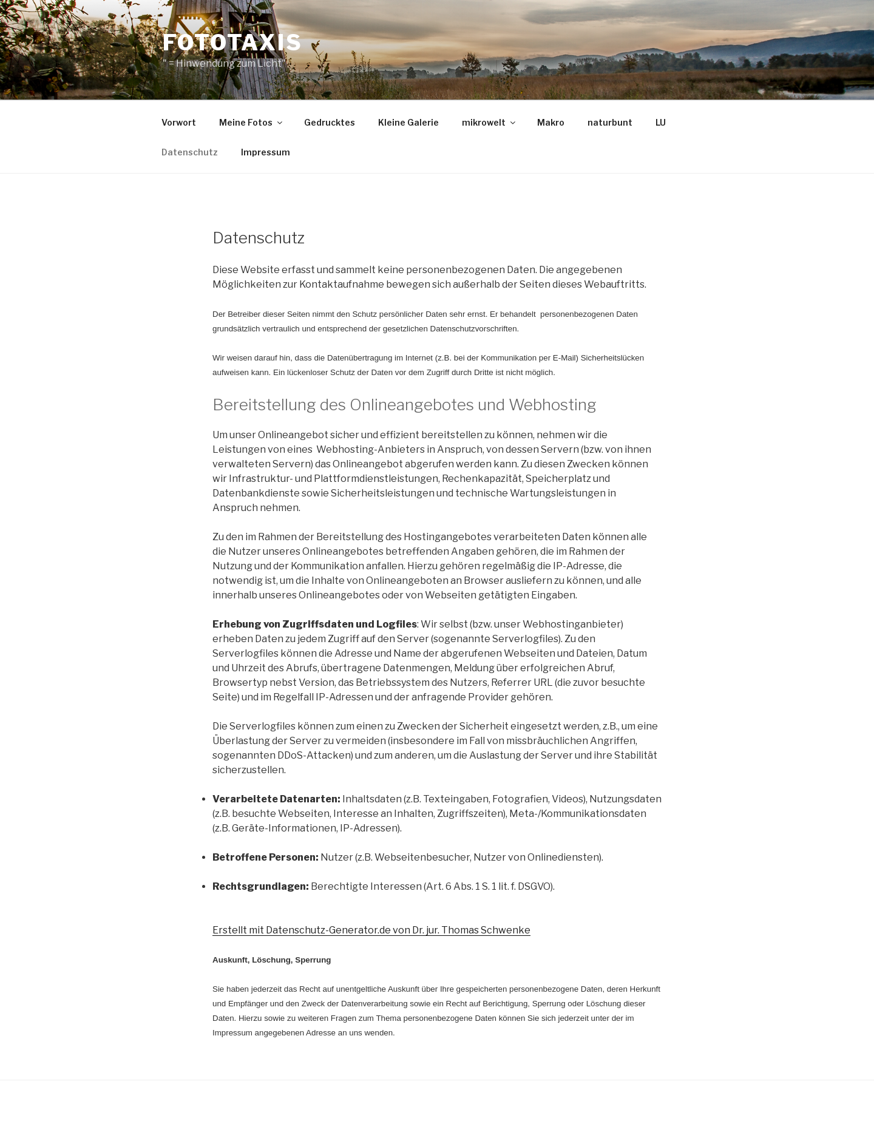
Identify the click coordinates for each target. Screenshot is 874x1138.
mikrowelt (489, 122)
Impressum (265, 152)
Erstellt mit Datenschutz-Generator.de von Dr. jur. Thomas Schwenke (371, 930)
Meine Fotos (251, 122)
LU (661, 122)
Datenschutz (189, 152)
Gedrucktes (329, 122)
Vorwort (178, 122)
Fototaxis (233, 42)
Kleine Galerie (408, 122)
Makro (550, 122)
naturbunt (610, 122)
